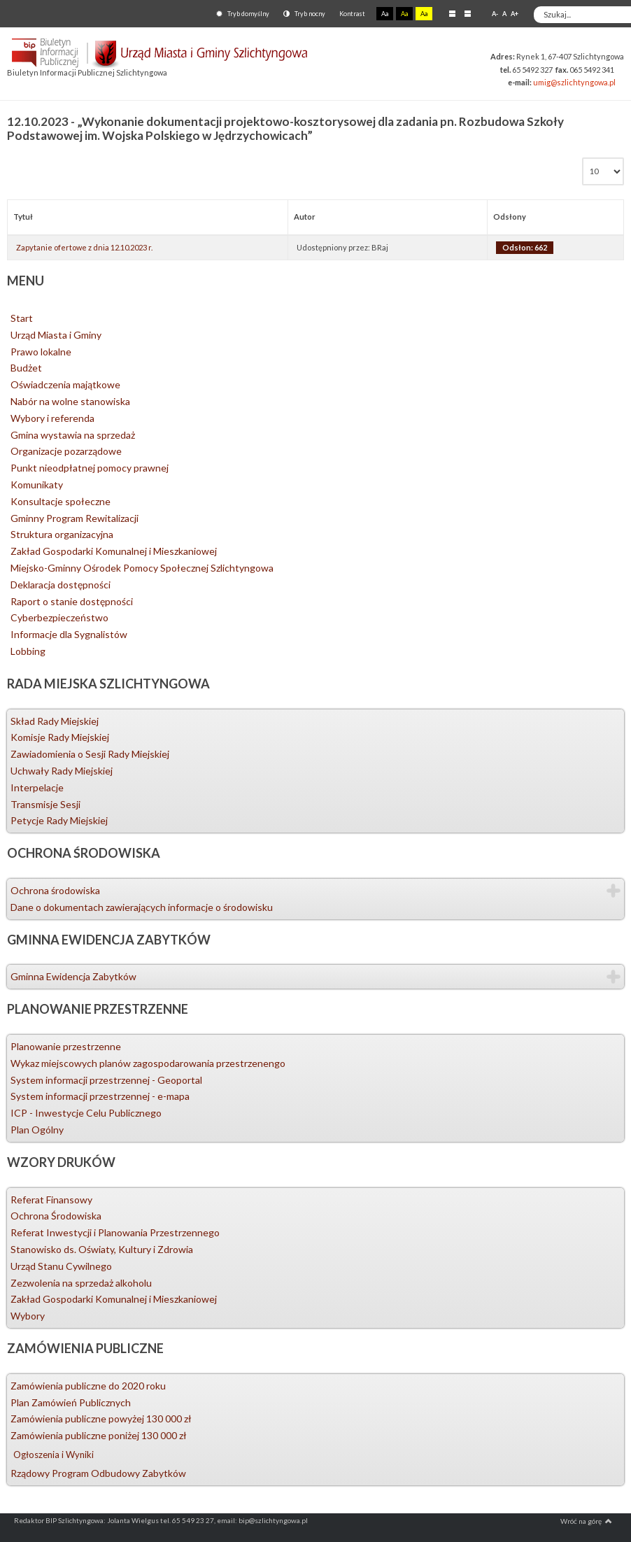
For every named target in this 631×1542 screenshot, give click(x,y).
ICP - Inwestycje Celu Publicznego (86, 1113)
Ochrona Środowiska (55, 1216)
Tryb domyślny (242, 13)
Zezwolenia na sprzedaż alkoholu (81, 1283)
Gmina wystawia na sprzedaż (72, 435)
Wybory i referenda (52, 418)
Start (21, 318)
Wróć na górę (586, 1521)
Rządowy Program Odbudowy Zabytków (98, 1473)
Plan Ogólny (37, 1130)
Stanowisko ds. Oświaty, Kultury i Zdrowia (101, 1249)
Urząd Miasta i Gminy (55, 335)
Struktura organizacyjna (61, 534)
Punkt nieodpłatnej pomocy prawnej (89, 468)
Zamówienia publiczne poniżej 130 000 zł (98, 1435)
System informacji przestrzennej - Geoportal (106, 1080)
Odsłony (509, 216)
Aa (384, 13)
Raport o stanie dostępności (71, 601)
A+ (514, 13)
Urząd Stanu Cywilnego (61, 1266)
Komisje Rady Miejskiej (59, 737)
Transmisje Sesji (45, 804)
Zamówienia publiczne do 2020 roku (88, 1386)
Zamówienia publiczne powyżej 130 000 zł (101, 1418)
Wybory (27, 1316)
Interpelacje (37, 787)
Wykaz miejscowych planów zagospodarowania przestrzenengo (147, 1063)
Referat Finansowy (51, 1199)
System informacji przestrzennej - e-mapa (100, 1096)
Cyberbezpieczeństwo (59, 617)
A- (495, 13)
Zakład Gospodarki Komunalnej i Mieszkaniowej (113, 551)
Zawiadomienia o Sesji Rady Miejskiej (89, 754)
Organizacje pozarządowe (66, 451)
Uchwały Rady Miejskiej (61, 771)
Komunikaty (36, 484)
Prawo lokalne (40, 352)
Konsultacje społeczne (60, 501)
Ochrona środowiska (55, 890)
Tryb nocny (304, 13)
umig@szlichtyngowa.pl (574, 82)
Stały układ (452, 13)
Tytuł (23, 216)
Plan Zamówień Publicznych (70, 1402)
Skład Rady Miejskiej (54, 721)
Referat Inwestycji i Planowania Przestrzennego (115, 1232)
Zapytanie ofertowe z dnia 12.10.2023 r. (84, 247)
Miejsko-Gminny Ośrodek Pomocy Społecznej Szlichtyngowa (142, 568)
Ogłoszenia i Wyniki (53, 1454)
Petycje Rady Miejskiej (59, 820)
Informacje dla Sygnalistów (68, 634)
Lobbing (27, 651)
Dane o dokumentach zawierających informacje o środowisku (141, 907)
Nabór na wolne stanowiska (70, 401)
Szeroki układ (467, 13)
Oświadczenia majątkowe (65, 384)
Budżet (26, 368)
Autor (305, 216)
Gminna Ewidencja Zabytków (73, 976)
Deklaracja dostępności (60, 584)
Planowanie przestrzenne (65, 1046)
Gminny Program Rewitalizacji (74, 518)
